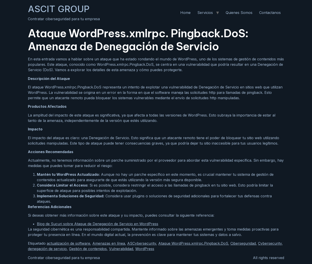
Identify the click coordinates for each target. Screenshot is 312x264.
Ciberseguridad (243, 243)
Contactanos (270, 12)
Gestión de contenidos (88, 248)
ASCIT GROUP (58, 8)
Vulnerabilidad (121, 248)
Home (185, 12)
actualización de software (68, 243)
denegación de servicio (47, 248)
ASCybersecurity (141, 243)
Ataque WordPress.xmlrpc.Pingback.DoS (193, 243)
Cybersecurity (270, 243)
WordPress (144, 248)
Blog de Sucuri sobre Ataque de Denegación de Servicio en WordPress (97, 224)
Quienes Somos (239, 12)
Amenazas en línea (108, 243)
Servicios (205, 12)
